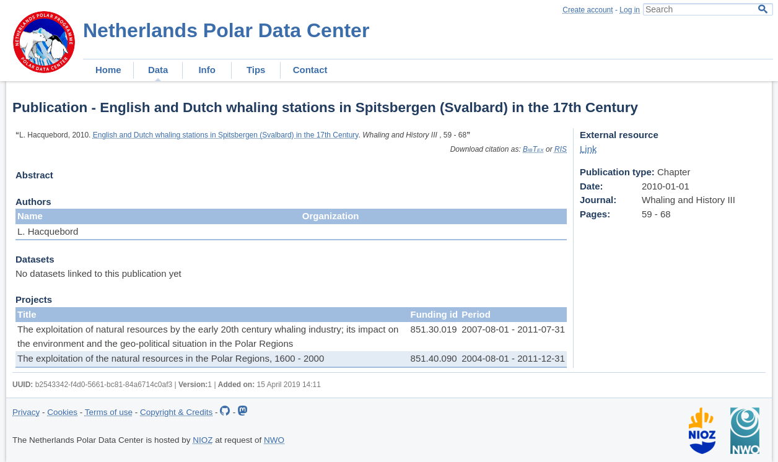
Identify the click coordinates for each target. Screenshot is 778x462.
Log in (629, 10)
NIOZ (202, 440)
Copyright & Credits (176, 412)
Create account (587, 10)
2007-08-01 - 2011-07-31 (513, 329)
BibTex (533, 149)
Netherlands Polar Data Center (226, 30)
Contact (310, 69)
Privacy (26, 412)
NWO (274, 440)
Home (108, 69)
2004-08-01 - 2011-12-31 (513, 358)
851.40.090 (434, 358)
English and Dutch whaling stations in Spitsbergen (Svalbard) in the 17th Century (226, 135)
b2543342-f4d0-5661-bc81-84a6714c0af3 (104, 384)
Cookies (62, 412)
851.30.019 (434, 329)
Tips (256, 69)
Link (588, 149)
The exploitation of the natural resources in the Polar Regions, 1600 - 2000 (170, 358)
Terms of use (109, 412)
